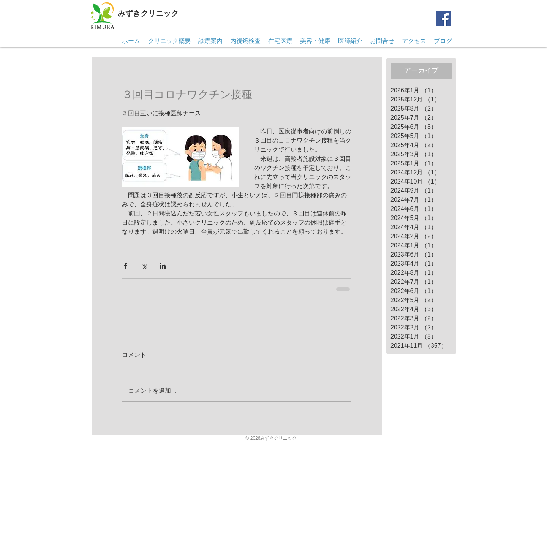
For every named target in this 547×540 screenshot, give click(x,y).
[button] (382, 41)
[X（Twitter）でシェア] (144, 265)
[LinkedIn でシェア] (162, 265)
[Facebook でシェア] (125, 265)
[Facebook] (443, 18)
